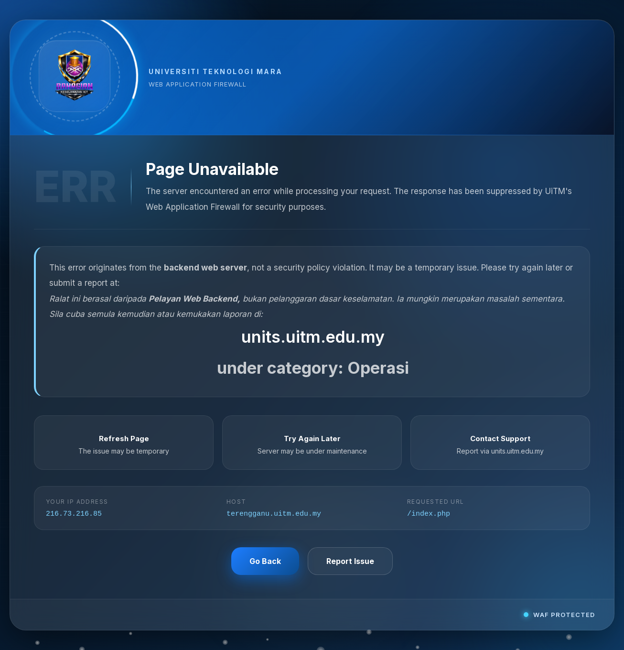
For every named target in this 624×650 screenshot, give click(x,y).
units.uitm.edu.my (313, 336)
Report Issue (350, 562)
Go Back (265, 562)
